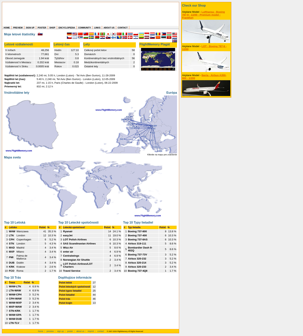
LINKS (97, 27)
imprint (91, 331)
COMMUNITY (84, 27)
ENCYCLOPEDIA (67, 27)
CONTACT (123, 27)
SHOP (52, 27)
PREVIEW (18, 27)
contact (100, 331)
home (40, 331)
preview (50, 331)
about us (80, 331)
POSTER (42, 27)
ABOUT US (109, 27)
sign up (60, 331)
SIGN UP (30, 27)
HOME (7, 27)
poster (70, 331)
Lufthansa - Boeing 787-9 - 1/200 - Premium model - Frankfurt (203, 14)
